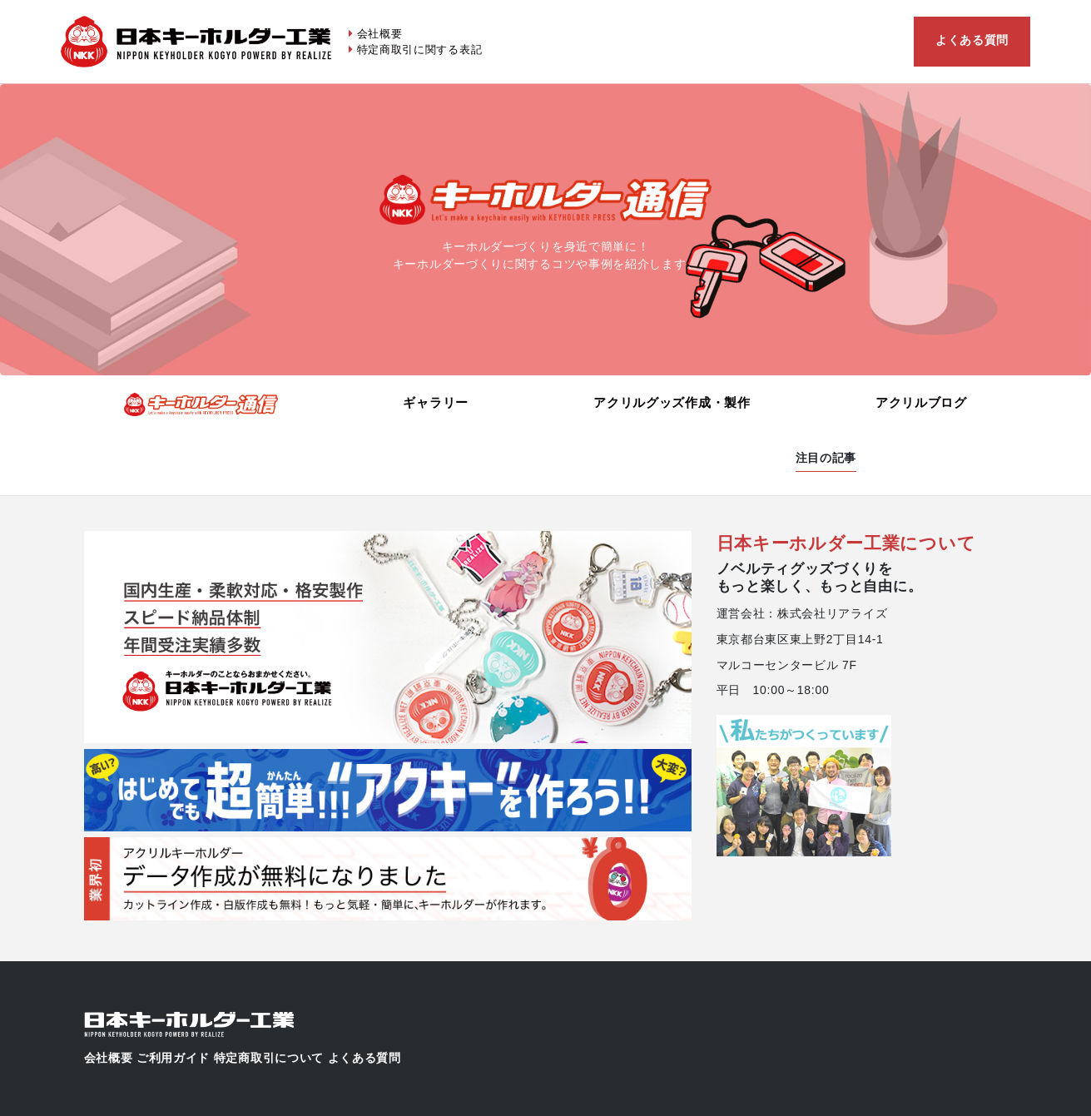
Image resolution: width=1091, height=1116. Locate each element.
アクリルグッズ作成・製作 (671, 402)
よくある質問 (972, 40)
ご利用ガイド (173, 1057)
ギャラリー (436, 402)
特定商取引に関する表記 (420, 49)
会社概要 (380, 33)
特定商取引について (269, 1057)
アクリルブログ (921, 402)
